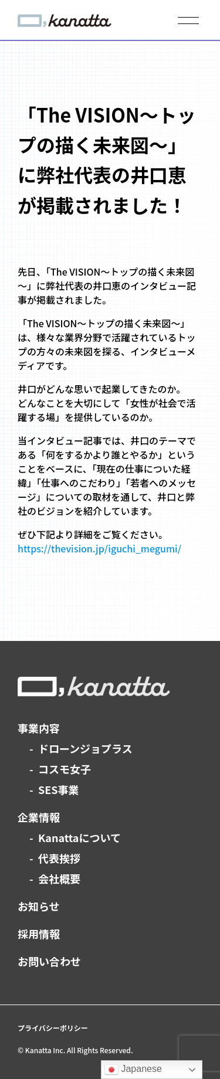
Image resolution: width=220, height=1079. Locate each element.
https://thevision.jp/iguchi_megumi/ (99, 548)
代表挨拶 (59, 858)
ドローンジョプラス (85, 748)
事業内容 (39, 727)
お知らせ (39, 906)
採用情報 (39, 933)
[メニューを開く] (188, 20)
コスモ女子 (64, 768)
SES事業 (58, 789)
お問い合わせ (49, 961)
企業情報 (39, 816)
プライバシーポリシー (53, 1028)
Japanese (133, 1070)
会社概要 (59, 878)
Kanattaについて (79, 837)
